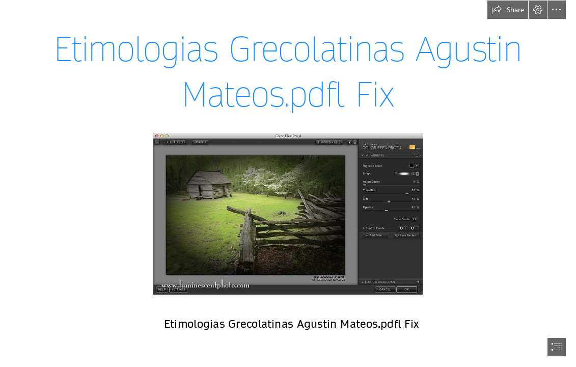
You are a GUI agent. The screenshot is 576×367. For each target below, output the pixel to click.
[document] (288, 183)
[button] (507, 10)
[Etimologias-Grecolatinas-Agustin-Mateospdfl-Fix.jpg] (288, 213)
